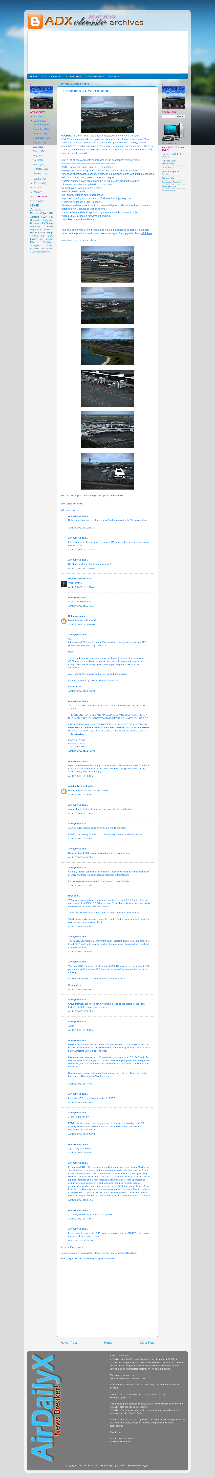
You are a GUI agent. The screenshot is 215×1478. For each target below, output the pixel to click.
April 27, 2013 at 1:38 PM (80, 776)
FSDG (50, 236)
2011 (36, 183)
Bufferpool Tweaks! (171, 182)
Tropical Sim (37, 236)
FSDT (44, 217)
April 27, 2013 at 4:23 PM (80, 885)
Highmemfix (168, 178)
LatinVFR (34, 248)
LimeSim (48, 229)
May (35, 155)
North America (37, 207)
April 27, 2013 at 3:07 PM (80, 857)
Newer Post (68, 1342)
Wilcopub (35, 226)
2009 (36, 192)
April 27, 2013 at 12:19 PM (81, 691)
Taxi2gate (34, 245)
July (35, 147)
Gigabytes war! (169, 186)
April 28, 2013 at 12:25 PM (81, 1134)
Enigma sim (36, 239)
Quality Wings (45, 232)
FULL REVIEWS (51, 76)
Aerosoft (34, 217)
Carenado (35, 220)
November (38, 129)
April (35, 160)
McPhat (47, 252)
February (38, 169)
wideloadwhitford (77, 786)
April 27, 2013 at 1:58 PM (80, 794)
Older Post (147, 1342)
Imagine (49, 239)
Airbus (50, 226)
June (35, 151)
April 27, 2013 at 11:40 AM (81, 549)
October (37, 133)
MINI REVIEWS (95, 76)
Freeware (38, 201)
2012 (36, 179)
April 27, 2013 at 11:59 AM (81, 606)
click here (147, 233)
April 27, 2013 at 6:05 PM (80, 951)
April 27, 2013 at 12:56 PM (81, 751)
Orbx (43, 213)
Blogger (144, 1465)
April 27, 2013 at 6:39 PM (80, 989)
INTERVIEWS (73, 76)
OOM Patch (168, 167)
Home (33, 76)
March (36, 164)
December (38, 124)
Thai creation (46, 248)
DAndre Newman (77, 578)
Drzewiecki (35, 223)
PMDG (33, 232)
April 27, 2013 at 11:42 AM (81, 568)
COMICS (114, 76)
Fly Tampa (47, 223)
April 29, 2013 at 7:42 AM (80, 1218)
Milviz (32, 242)
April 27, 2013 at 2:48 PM (80, 838)
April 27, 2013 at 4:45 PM (80, 926)
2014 (36, 116)
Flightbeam (35, 229)
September (39, 138)
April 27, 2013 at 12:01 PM (81, 624)
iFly (51, 217)
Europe (34, 213)
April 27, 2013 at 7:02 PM (80, 1011)
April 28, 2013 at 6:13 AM (80, 1102)
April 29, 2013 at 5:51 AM (80, 1200)
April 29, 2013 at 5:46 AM (80, 1152)
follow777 (122, 1465)
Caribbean (47, 220)
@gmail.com (124, 1397)
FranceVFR (39, 252)
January (37, 173)
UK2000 (49, 245)
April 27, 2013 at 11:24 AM (81, 527)
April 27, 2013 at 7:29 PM (80, 1030)
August (37, 142)
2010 (36, 187)
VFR (50, 213)
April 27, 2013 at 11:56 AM (81, 587)
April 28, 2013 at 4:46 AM (80, 1083)
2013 (36, 121)
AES (32, 252)
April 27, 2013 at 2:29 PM (80, 813)
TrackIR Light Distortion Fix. (169, 162)
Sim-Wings (48, 242)
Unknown (73, 616)
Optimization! (168, 190)
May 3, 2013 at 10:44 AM (80, 1240)
